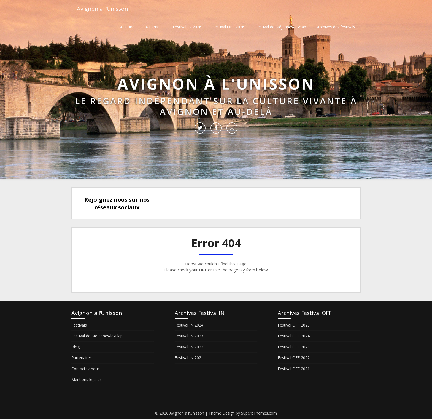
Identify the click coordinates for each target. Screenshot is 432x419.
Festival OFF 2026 (228, 27)
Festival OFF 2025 (294, 325)
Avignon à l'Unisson (102, 9)
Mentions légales (86, 379)
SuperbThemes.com (259, 413)
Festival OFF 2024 (294, 335)
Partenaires (81, 357)
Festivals (79, 325)
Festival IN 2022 (189, 346)
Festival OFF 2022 (294, 357)
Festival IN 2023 (189, 335)
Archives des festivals (336, 27)
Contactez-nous (85, 368)
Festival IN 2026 (187, 27)
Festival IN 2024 (189, 325)
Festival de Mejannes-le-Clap (97, 335)
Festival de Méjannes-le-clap (280, 27)
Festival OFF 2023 (294, 346)
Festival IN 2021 (189, 357)
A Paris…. (153, 27)
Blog (75, 346)
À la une (127, 27)
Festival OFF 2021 (294, 368)
